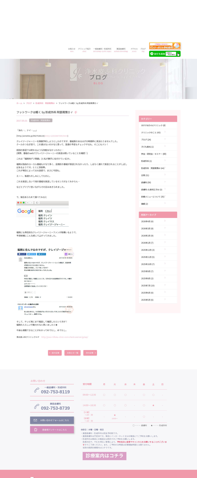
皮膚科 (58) (146, 143)
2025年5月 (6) (147, 260)
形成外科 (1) (146, 121)
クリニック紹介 (84, 10)
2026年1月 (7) (147, 203)
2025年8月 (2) (147, 239)
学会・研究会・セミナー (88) (153, 114)
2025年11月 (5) (147, 217)
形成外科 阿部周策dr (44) (152, 128)
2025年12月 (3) (147, 210)
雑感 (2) (144, 164)
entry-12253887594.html (42, 96)
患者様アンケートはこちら (55, 391)
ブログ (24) (146, 100)
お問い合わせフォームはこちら (54, 381)
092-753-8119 (55, 350)
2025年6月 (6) (147, 253)
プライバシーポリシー (118, 453)
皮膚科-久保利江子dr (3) (151, 150)
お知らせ (71, 10)
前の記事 (55, 313)
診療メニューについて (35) (152, 157)
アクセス (134, 10)
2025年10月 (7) (147, 224)
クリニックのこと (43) (150, 93)
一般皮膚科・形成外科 (102, 10)
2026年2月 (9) (147, 196)
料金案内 (98, 453)
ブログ (143, 10)
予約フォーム (141, 453)
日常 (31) (145, 135)
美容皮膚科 (121, 10)
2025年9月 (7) (147, 231)
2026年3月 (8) (147, 189)
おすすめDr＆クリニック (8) (153, 85)
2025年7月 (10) (147, 246)
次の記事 (90, 313)
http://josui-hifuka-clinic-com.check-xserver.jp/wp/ (64, 297)
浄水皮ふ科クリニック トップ (95, 441)
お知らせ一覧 (72, 313)
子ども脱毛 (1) (147, 107)
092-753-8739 (55, 367)
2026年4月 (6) (147, 182)
